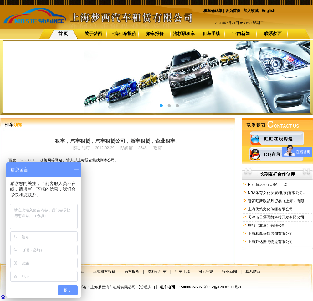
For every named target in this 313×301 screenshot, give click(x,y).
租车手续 (211, 33)
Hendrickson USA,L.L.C (267, 184)
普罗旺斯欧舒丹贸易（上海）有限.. (276, 201)
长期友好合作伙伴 (277, 174)
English (268, 10)
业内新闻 (241, 33)
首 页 (63, 33)
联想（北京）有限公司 (266, 225)
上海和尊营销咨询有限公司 (270, 233)
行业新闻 (229, 271)
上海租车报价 (123, 33)
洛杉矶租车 (184, 33)
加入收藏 (251, 10)
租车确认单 (212, 10)
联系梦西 (273, 33)
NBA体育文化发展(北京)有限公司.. (276, 193)
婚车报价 (155, 33)
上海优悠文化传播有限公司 (270, 209)
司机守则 (205, 271)
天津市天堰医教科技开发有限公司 (275, 217)
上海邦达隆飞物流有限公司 (270, 242)
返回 (157, 148)
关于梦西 (93, 33)
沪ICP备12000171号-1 (222, 287)
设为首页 (232, 10)
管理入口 (147, 287)
